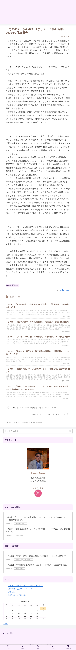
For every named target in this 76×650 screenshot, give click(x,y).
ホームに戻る (8, 635)
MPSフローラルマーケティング (20, 591)
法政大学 (11, 594)
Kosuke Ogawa (38, 475)
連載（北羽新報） (12, 285)
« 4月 (5, 625)
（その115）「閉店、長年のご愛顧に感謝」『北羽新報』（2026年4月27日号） (36, 558)
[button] (70, 433)
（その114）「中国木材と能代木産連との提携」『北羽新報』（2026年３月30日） (37, 567)
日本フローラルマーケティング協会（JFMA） (25, 587)
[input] (37, 433)
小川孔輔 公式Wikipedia (17, 597)
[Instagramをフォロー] (38, 495)
